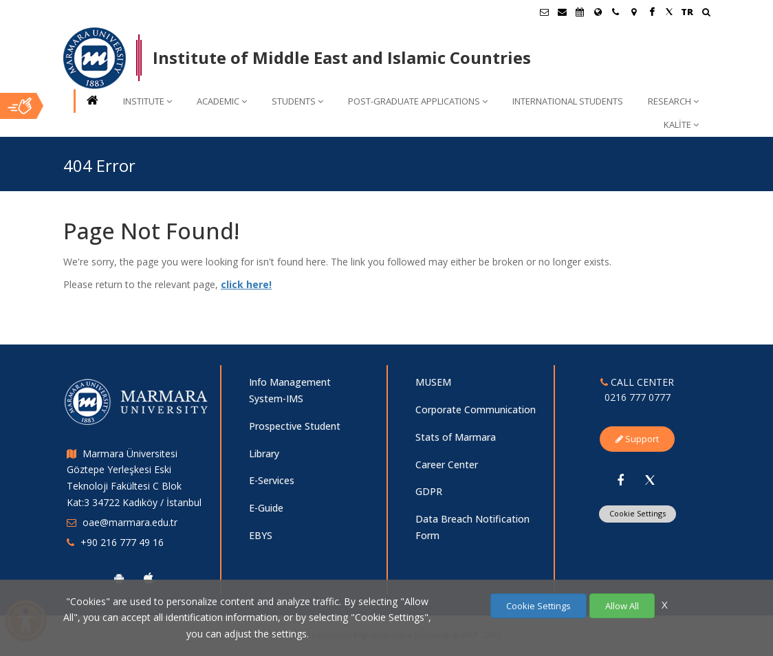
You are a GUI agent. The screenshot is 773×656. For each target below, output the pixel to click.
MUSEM (433, 382)
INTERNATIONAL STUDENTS (567, 101)
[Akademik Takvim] (580, 11)
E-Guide (266, 507)
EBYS (260, 535)
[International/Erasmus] (598, 11)
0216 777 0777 (638, 397)
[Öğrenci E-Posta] (544, 11)
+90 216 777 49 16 (122, 542)
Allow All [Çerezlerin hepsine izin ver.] (622, 606)
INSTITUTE (147, 101)
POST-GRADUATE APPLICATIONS (418, 101)
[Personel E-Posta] (562, 11)
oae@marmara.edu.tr (130, 522)
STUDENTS (297, 101)
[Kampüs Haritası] (633, 11)
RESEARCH (673, 101)
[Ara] (706, 13)
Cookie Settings (637, 513)
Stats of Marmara (455, 437)
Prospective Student (294, 426)
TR (687, 12)
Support (637, 439)
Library (264, 453)
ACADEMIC (222, 101)
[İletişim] (615, 11)
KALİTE (681, 124)
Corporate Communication (475, 409)
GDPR (428, 491)
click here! (246, 284)
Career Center (446, 464)
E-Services (271, 480)
